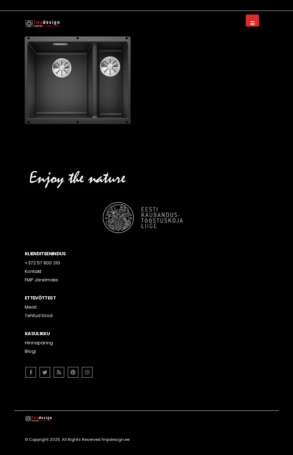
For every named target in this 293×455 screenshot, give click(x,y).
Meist (31, 307)
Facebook (30, 372)
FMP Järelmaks (41, 280)
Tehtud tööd (39, 316)
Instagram (87, 372)
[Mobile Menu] (252, 20)
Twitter (45, 372)
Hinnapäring (39, 343)
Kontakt (33, 271)
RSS (59, 372)
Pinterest (73, 372)
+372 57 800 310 (42, 263)
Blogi (30, 351)
